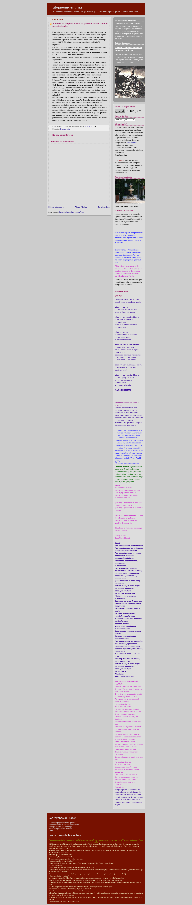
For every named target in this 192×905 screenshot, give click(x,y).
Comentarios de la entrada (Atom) (71, 212)
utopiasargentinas (68, 7)
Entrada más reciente (56, 207)
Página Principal (81, 207)
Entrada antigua (103, 207)
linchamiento (65, 129)
